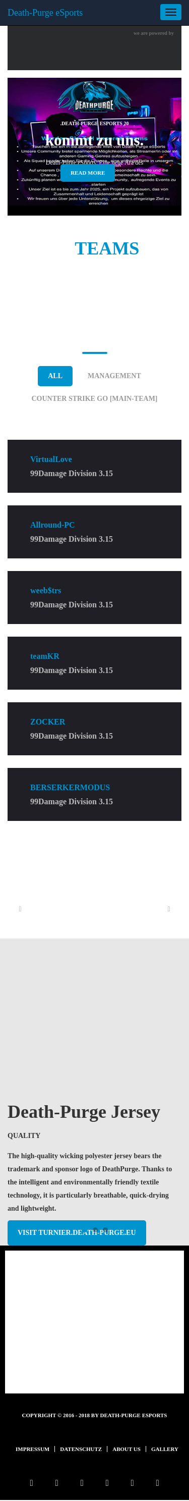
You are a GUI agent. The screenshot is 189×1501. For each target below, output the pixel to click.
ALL (55, 376)
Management (114, 376)
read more (88, 173)
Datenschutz (81, 1449)
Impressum (32, 1449)
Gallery (164, 1449)
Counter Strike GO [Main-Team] (94, 398)
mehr (95, 1365)
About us (126, 1449)
